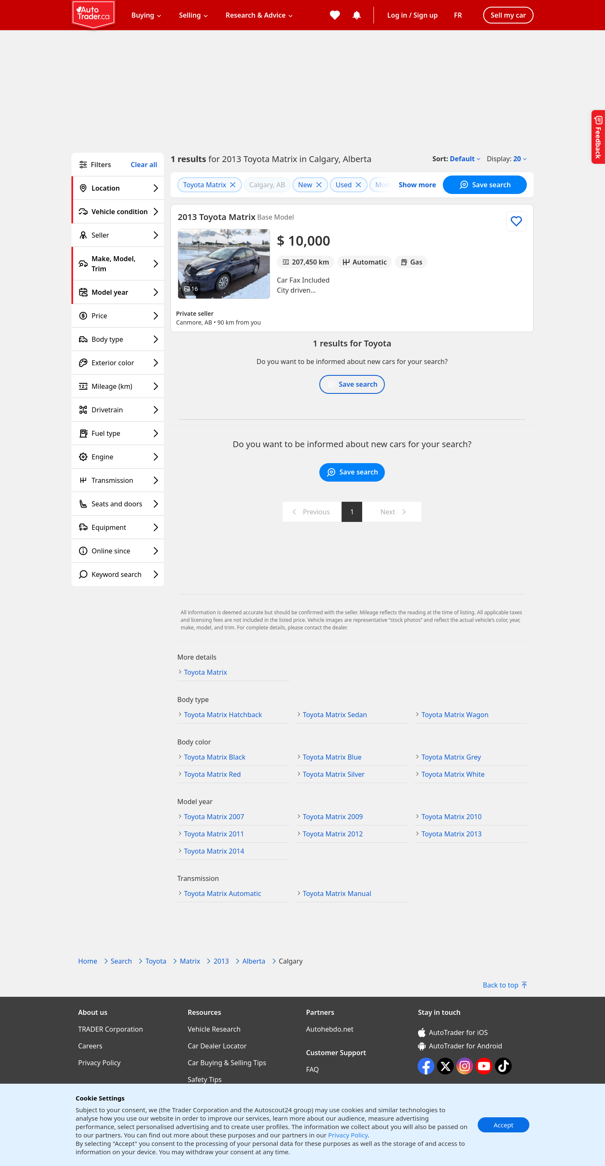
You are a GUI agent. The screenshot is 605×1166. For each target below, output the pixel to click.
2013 (221, 961)
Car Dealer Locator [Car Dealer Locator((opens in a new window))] (217, 1046)
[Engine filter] (117, 457)
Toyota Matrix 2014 (214, 851)
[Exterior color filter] (117, 363)
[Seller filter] (117, 235)
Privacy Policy (348, 1135)
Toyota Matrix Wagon (454, 714)
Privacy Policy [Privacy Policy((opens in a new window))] (99, 1062)
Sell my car (508, 15)
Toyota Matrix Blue (332, 757)
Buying (143, 15)
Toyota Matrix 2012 (333, 833)
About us (93, 1012)
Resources (204, 1012)
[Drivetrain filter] (117, 410)
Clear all (144, 164)
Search (121, 961)
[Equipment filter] (117, 527)
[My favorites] (335, 15)
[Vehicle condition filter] (117, 211)
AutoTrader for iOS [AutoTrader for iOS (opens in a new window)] (453, 1032)
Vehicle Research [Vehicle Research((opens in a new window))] (214, 1029)
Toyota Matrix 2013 (451, 833)
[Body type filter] (117, 339)
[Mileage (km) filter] (117, 386)
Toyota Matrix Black (214, 757)
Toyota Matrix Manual (337, 893)
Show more (417, 184)
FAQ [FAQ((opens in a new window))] (312, 1069)
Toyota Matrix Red (212, 774)
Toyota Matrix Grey (451, 757)
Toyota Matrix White (452, 774)
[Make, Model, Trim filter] (117, 263)
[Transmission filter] (117, 480)
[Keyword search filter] (117, 574)
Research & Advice (256, 15)
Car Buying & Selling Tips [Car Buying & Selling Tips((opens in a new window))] (227, 1062)
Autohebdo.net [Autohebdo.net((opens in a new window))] (330, 1029)
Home (87, 961)
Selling (190, 15)
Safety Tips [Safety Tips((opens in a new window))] (205, 1079)
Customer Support (336, 1052)
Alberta (254, 961)
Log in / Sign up (412, 15)
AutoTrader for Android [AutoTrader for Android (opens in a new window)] (460, 1046)
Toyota (155, 961)
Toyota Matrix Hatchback (223, 714)
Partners (320, 1012)
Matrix (190, 961)
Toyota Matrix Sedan (335, 714)
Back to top (505, 985)
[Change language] (458, 15)
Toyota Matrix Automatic (222, 893)
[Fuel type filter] (117, 433)
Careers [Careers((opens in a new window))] (90, 1046)
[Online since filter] (117, 551)
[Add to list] (516, 221)
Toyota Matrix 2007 (214, 816)
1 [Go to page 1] (352, 511)
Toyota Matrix (205, 672)
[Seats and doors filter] (117, 504)
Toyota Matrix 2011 (214, 833)
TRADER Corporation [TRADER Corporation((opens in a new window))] (110, 1029)
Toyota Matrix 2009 (333, 816)
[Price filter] (117, 316)
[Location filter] (117, 188)
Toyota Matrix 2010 (451, 816)
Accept (503, 1125)
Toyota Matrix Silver (334, 774)
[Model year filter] (117, 292)
